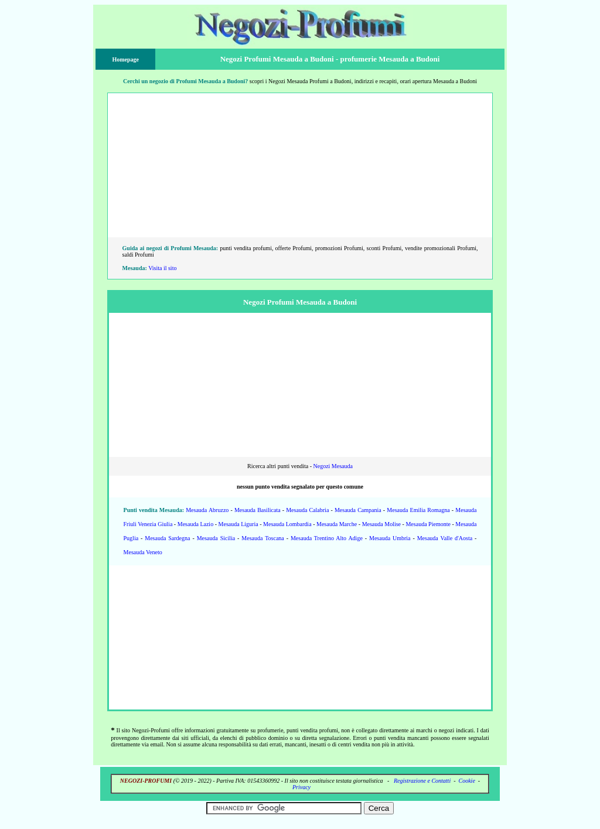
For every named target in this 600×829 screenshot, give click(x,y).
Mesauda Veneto (143, 552)
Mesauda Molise (381, 524)
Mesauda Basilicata (257, 510)
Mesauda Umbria (390, 538)
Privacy (301, 787)
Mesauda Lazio (195, 524)
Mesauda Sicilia (216, 538)
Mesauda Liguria (238, 524)
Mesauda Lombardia (287, 524)
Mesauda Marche (336, 524)
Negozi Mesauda (332, 466)
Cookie (467, 780)
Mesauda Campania (358, 510)
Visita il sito (162, 268)
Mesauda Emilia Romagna (418, 510)
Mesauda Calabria (307, 510)
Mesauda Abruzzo (207, 510)
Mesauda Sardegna (167, 538)
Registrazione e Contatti (422, 780)
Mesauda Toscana (262, 538)
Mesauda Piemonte (427, 524)
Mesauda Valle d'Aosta (444, 538)
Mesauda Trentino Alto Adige (327, 538)
